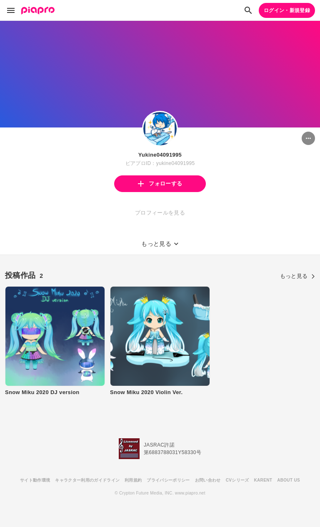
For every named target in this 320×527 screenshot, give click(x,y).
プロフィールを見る (160, 213)
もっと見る (297, 276)
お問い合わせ (208, 480)
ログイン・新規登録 (287, 10)
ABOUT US (288, 480)
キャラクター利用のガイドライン (87, 480)
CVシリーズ (237, 480)
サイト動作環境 (35, 480)
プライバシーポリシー (168, 480)
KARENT (263, 480)
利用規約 (133, 480)
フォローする (160, 183)
